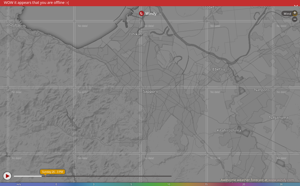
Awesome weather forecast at (257, 179)
